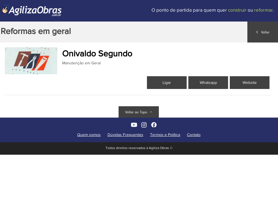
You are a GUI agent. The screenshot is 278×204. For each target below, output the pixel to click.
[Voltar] (262, 32)
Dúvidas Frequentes (125, 134)
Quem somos (89, 134)
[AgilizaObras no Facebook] (153, 124)
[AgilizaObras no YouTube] (134, 124)
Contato (194, 134)
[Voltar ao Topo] (139, 112)
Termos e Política (165, 134)
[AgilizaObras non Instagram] (144, 124)
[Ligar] (167, 82)
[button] (249, 82)
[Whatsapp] (208, 82)
